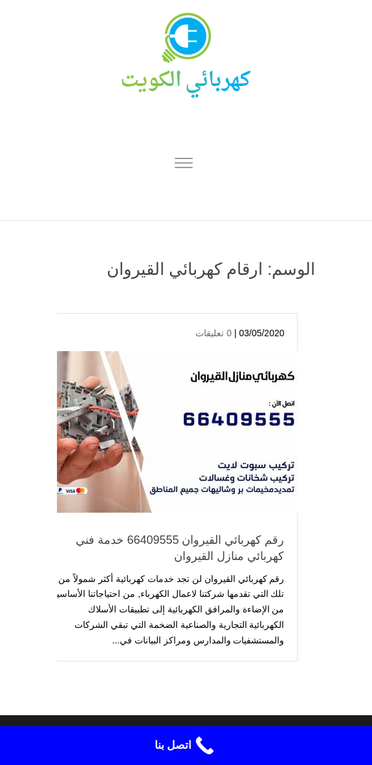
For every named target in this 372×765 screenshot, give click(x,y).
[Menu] (184, 165)
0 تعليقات (213, 333)
